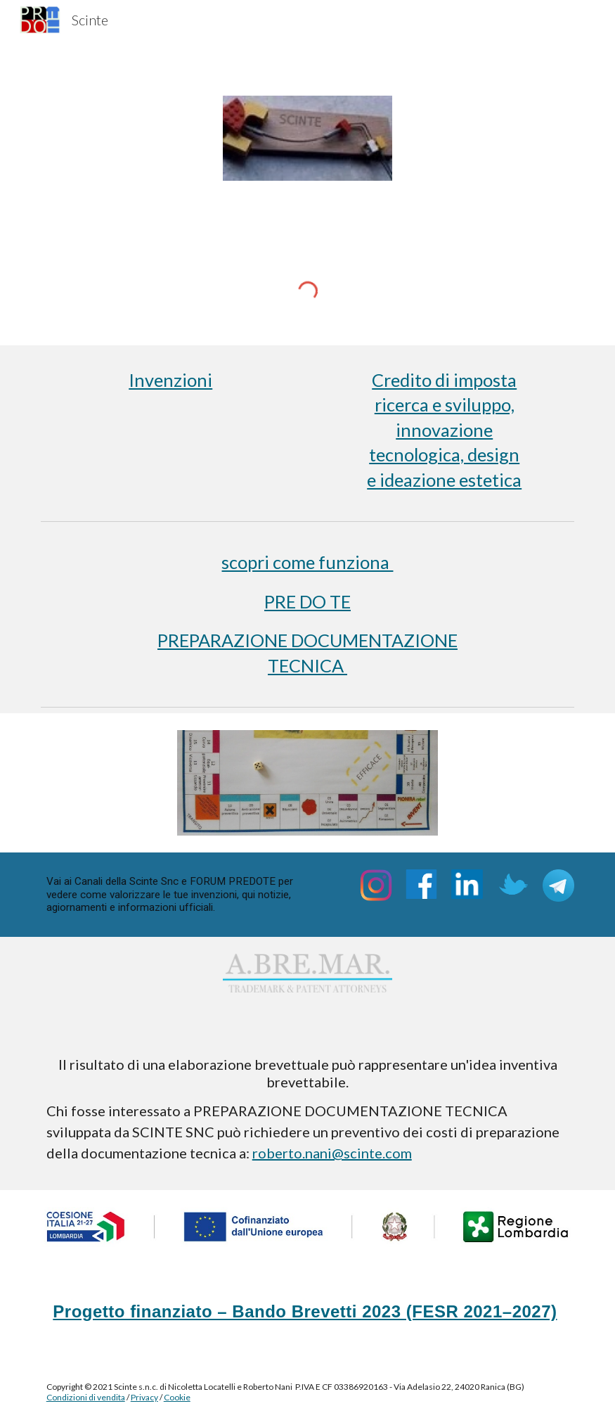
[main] (170, 380)
